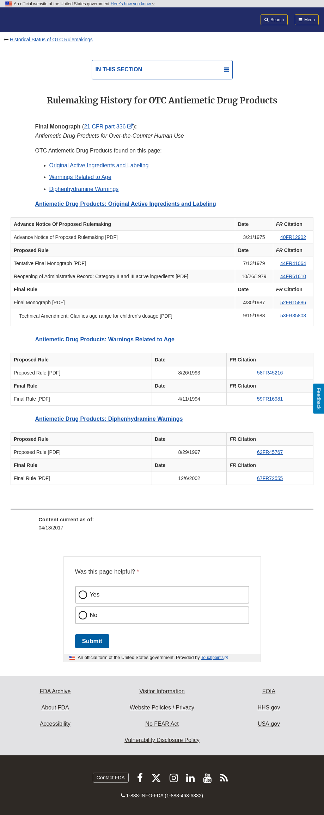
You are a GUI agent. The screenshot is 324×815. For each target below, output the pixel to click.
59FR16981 (270, 399)
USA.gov (269, 724)
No (94, 615)
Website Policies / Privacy (162, 708)
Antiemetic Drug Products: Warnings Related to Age (105, 339)
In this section (119, 69)
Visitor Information (162, 691)
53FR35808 (293, 315)
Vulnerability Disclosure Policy (162, 740)
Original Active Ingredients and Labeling (99, 165)
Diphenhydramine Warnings (84, 189)
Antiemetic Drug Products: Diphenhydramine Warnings (109, 419)
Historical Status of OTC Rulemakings (51, 39)
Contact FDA (111, 777)
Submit (92, 641)
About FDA (55, 708)
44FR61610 (293, 276)
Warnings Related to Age (80, 177)
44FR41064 (293, 263)
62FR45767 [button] (270, 452)
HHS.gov (268, 708)
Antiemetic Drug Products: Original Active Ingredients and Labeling (125, 204)
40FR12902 (293, 237)
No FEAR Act (161, 724)
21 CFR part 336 (105, 127)
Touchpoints (212, 657)
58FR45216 (270, 373)
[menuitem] (162, 526)
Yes (95, 594)
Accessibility (55, 724)
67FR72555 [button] (270, 478)
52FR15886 (293, 302)
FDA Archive (55, 691)
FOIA (268, 691)
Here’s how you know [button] (133, 3)
